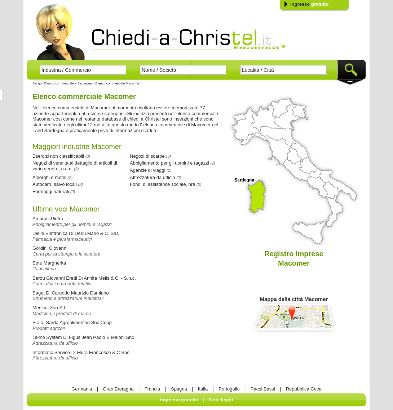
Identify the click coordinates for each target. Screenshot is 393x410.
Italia (203, 389)
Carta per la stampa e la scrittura (66, 254)
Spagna (179, 389)
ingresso (309, 4)
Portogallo (229, 389)
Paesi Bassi (263, 389)
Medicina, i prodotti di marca (61, 313)
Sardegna (85, 83)
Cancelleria (44, 268)
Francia (152, 389)
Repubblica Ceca (304, 389)
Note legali (221, 399)
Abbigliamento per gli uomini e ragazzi (72, 224)
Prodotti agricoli (48, 328)
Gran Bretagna (118, 389)
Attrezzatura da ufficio (55, 343)
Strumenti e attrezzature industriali (67, 298)
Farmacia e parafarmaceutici (62, 239)
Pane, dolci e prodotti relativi (61, 283)
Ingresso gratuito (179, 399)
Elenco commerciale (59, 83)
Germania (81, 389)
